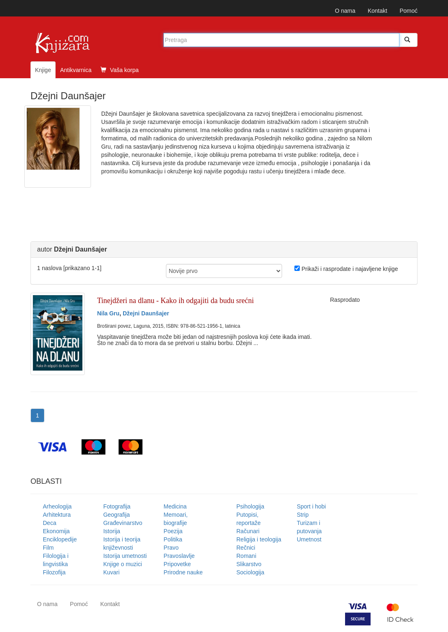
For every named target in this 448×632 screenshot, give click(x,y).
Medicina (175, 506)
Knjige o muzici (122, 564)
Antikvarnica (75, 70)
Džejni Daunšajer (146, 313)
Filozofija (54, 572)
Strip (303, 514)
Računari (247, 531)
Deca (49, 523)
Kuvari (111, 572)
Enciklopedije (60, 539)
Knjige (43, 70)
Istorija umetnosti (125, 556)
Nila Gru (108, 313)
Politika (172, 539)
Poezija (172, 531)
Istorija (111, 531)
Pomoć (408, 10)
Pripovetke (177, 564)
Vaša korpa (119, 70)
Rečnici (245, 547)
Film (48, 547)
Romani (246, 556)
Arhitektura (57, 514)
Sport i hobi (311, 506)
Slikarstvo (248, 564)
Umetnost (309, 539)
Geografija (116, 514)
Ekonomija (56, 531)
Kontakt (377, 10)
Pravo (171, 547)
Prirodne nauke (183, 572)
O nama (345, 10)
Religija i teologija (258, 539)
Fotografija (117, 506)
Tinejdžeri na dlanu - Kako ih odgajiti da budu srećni (175, 300)
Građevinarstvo (122, 523)
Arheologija (57, 506)
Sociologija (250, 572)
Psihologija (250, 506)
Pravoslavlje (178, 556)
